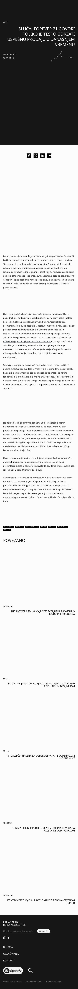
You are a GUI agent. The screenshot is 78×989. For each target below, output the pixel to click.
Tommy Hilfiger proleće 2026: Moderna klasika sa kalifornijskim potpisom (43, 829)
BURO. (13, 54)
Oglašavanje (11, 953)
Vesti (5, 22)
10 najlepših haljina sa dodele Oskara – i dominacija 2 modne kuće (40, 757)
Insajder (7, 606)
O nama (8, 946)
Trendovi (7, 823)
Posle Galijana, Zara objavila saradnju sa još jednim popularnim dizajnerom (41, 685)
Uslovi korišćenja (53, 982)
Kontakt (8, 960)
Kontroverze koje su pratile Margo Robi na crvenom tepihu (41, 901)
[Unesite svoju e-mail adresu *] (18, 931)
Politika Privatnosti (12, 982)
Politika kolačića (33, 982)
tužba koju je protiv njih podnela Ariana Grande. (27, 341)
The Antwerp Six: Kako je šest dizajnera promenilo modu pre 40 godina (43, 612)
